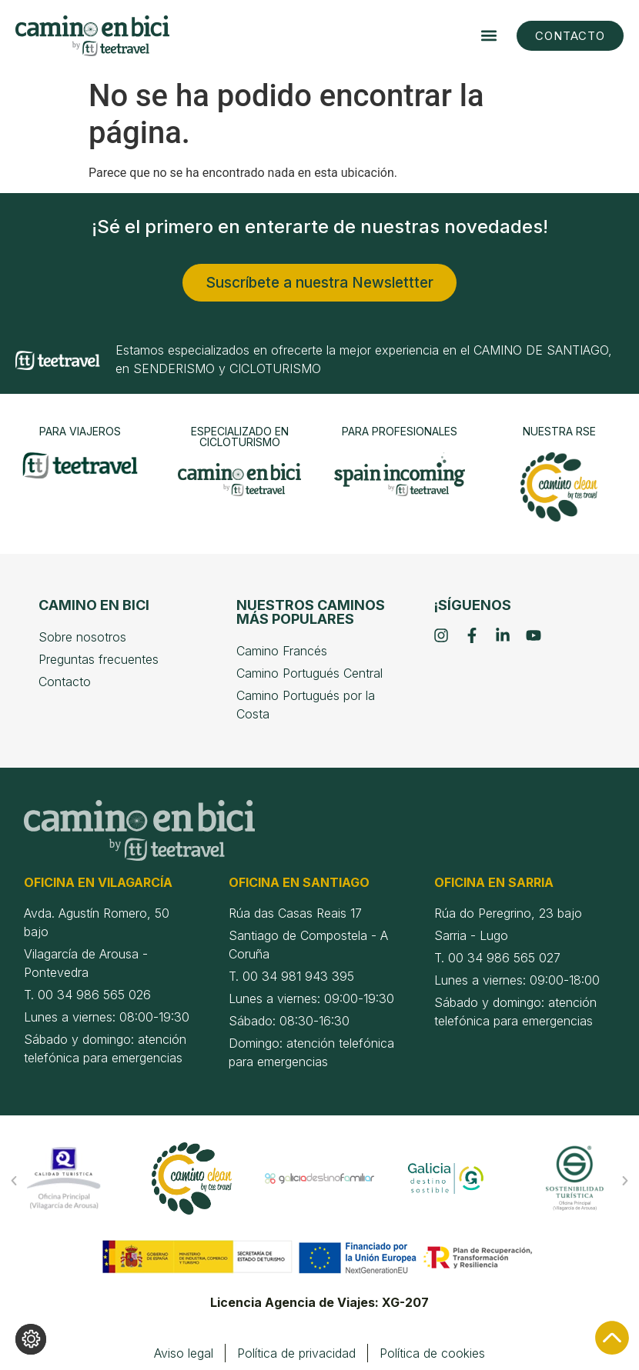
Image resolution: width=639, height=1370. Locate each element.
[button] (488, 35)
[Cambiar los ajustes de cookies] (30, 1339)
